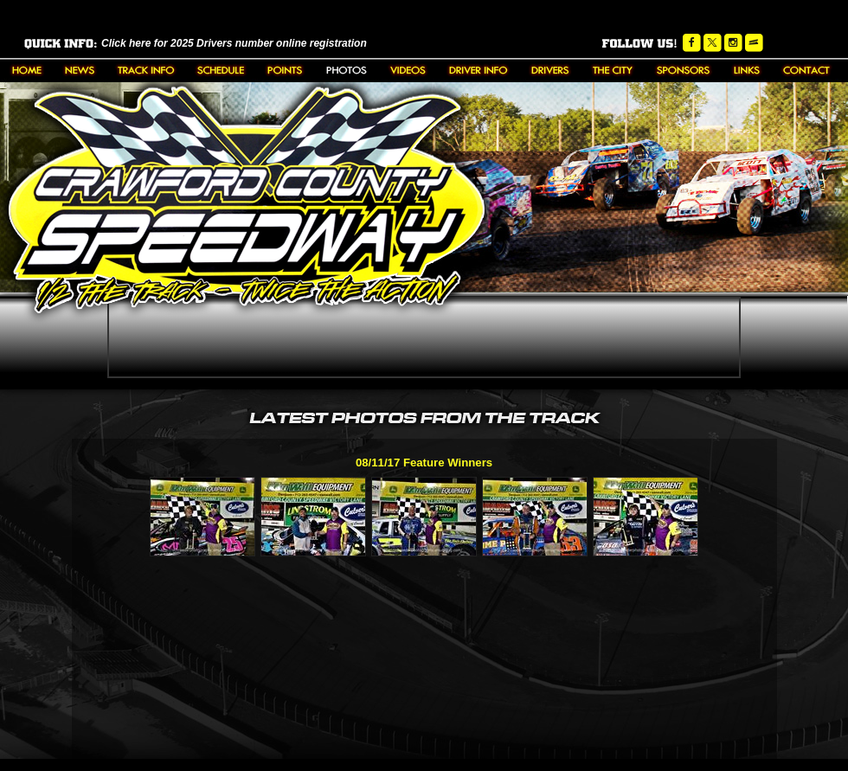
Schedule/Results (220, 70)
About (145, 70)
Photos (346, 70)
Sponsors (683, 70)
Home (27, 70)
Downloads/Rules (478, 70)
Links (746, 70)
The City (613, 70)
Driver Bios (550, 70)
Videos (408, 70)
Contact (806, 70)
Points (285, 70)
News (79, 70)
